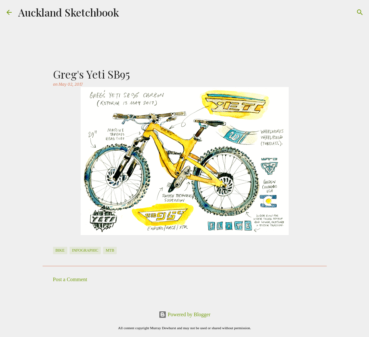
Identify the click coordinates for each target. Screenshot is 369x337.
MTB (110, 250)
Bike (60, 250)
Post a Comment (70, 279)
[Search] (360, 12)
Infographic (85, 250)
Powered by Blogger (185, 314)
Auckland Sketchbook (68, 12)
